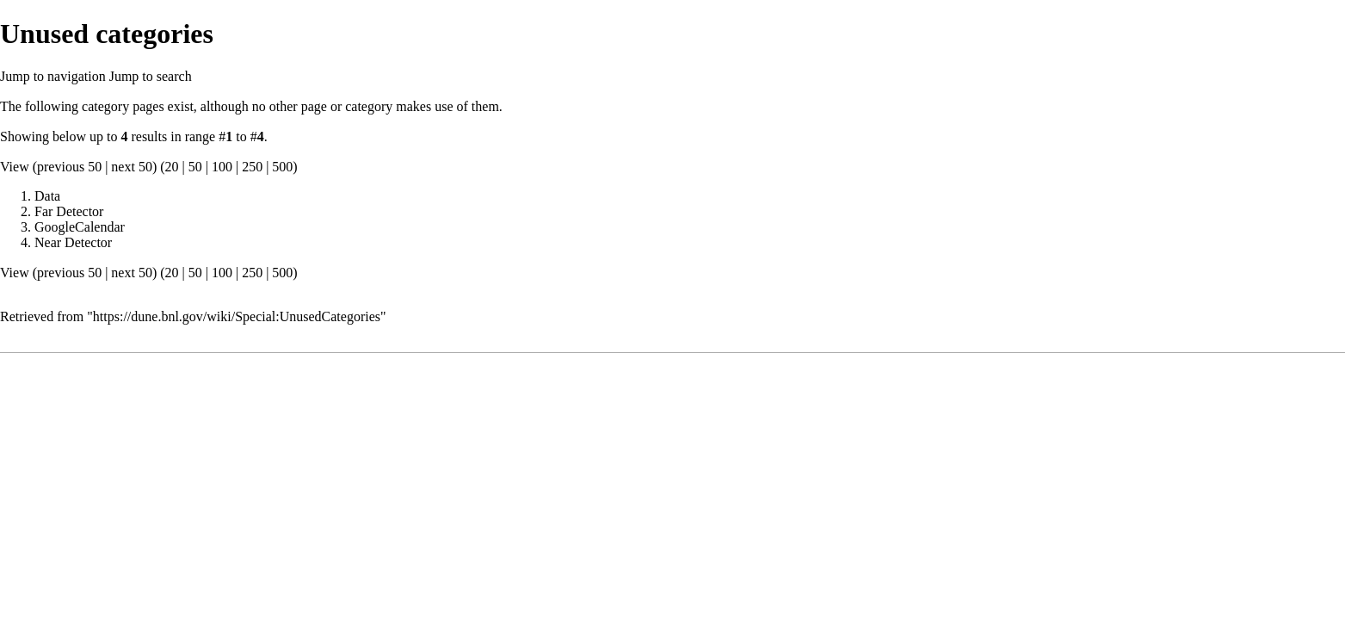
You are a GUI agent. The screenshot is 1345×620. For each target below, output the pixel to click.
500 (282, 166)
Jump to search (150, 76)
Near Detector (73, 242)
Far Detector (68, 211)
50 (195, 166)
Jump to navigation (53, 76)
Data (47, 196)
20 (172, 166)
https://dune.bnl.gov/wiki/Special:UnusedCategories (236, 316)
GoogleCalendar (79, 227)
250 (252, 166)
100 (222, 166)
